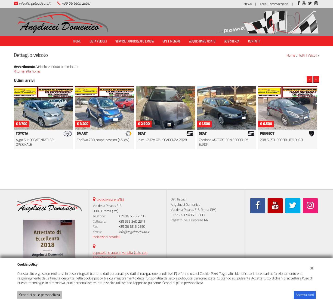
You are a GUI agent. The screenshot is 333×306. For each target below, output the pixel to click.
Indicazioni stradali (106, 237)
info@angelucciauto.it (34, 3)
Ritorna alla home (27, 71)
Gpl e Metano (171, 41)
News (248, 4)
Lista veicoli (98, 41)
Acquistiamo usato (202, 41)
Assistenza (231, 41)
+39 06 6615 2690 (76, 3)
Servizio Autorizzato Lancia (134, 41)
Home (77, 41)
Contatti (254, 41)
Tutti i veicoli (307, 55)
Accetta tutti (305, 295)
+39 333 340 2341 (131, 222)
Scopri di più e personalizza (39, 295)
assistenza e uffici (110, 200)
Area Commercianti (273, 4)
